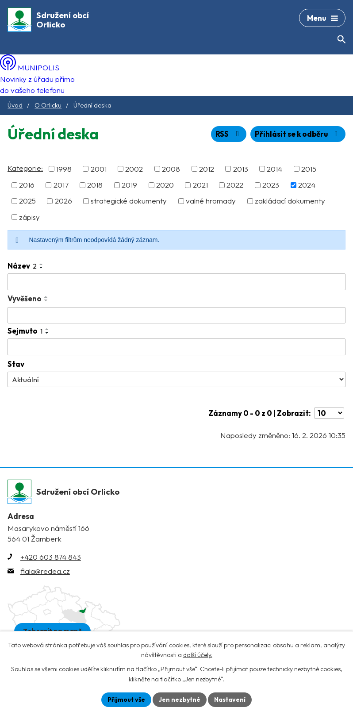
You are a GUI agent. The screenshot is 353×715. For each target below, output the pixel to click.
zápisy (29, 217)
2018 (95, 184)
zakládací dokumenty (290, 201)
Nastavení (230, 699)
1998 (64, 168)
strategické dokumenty (129, 201)
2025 (27, 201)
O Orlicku (48, 105)
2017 (61, 184)
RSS (228, 133)
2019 (129, 184)
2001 (99, 168)
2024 (306, 184)
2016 (27, 184)
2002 (134, 168)
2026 (63, 201)
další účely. (197, 655)
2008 (171, 168)
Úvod (15, 105)
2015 (308, 168)
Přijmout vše (126, 699)
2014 (274, 168)
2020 (165, 184)
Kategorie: (25, 168)
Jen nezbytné (179, 699)
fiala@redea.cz (45, 571)
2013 (240, 168)
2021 (200, 184)
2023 (270, 184)
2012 (206, 168)
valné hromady (211, 201)
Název (22, 265)
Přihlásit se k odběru (298, 133)
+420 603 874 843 (50, 556)
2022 (234, 184)
